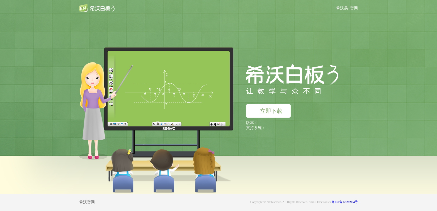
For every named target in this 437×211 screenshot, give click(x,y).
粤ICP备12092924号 (345, 201)
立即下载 (267, 111)
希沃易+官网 (347, 8)
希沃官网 (87, 202)
